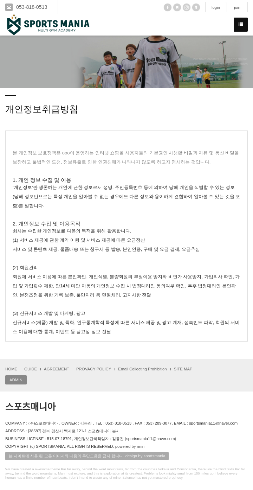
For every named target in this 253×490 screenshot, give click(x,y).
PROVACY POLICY (93, 369)
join (237, 7)
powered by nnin (129, 446)
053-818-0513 (31, 7)
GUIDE (30, 369)
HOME (11, 369)
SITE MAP (183, 369)
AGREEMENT (56, 369)
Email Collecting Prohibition (142, 369)
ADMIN (15, 380)
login (216, 7)
